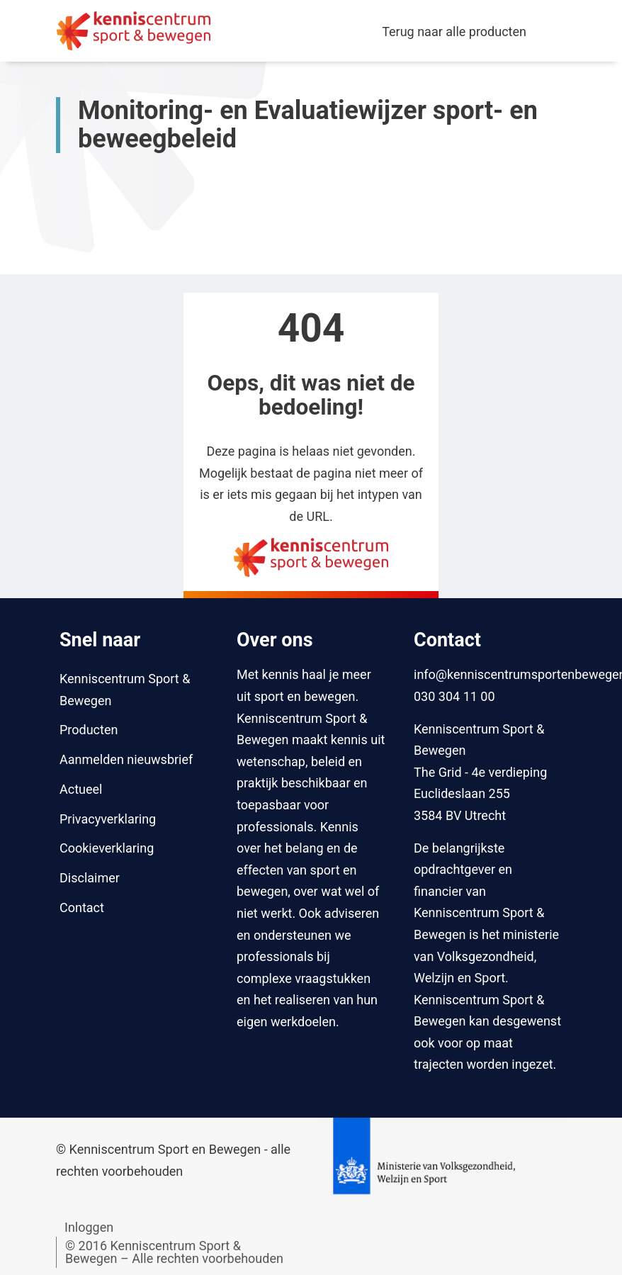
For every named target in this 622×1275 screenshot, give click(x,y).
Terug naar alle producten (454, 31)
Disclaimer (90, 877)
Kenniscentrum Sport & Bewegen (125, 689)
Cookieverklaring (107, 848)
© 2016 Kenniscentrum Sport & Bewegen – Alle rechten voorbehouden (174, 1252)
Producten (89, 729)
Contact (82, 907)
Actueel (81, 789)
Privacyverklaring (108, 818)
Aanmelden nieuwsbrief (126, 759)
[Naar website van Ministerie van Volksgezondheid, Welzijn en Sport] (441, 1159)
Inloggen (88, 1227)
